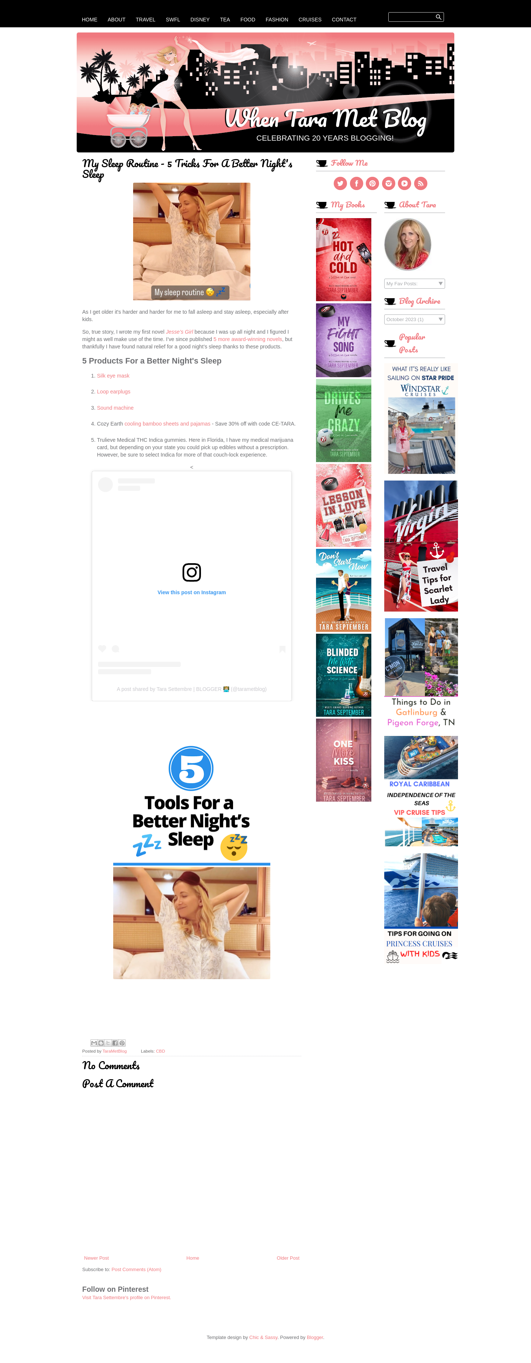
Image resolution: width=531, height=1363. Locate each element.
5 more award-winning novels (248, 339)
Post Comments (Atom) (137, 1269)
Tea (225, 20)
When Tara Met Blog (325, 118)
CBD (160, 1051)
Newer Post (96, 1258)
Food (247, 20)
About (116, 20)
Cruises (310, 20)
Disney (200, 20)
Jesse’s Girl (179, 332)
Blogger (315, 1337)
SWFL (173, 20)
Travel (145, 20)
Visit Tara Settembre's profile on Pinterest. (126, 1297)
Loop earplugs (114, 392)
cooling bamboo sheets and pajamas (168, 424)
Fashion (277, 20)
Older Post (288, 1258)
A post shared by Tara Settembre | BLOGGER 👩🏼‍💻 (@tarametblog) (192, 689)
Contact (344, 20)
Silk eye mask (113, 376)
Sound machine (115, 408)
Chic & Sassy (263, 1337)
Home (89, 20)
